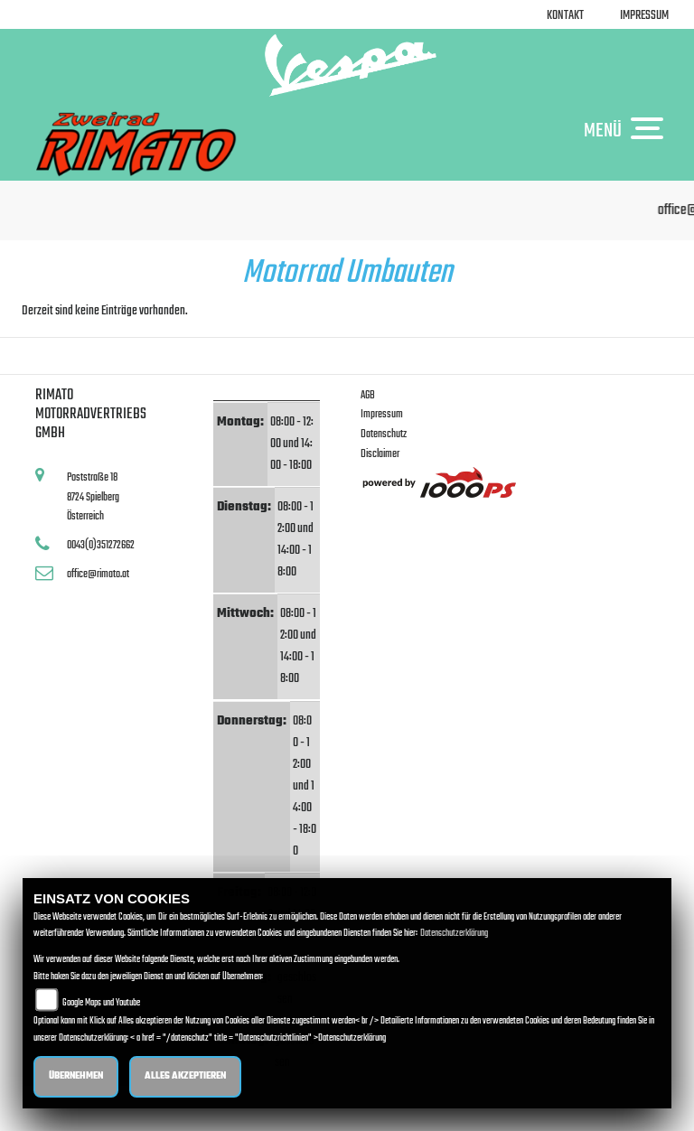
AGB (368, 395)
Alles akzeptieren (185, 1076)
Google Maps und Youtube (101, 1003)
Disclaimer (380, 453)
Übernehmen (76, 1076)
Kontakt (565, 15)
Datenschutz (384, 434)
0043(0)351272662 (101, 545)
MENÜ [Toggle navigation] (628, 130)
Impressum (644, 15)
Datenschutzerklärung (454, 933)
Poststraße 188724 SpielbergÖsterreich (93, 497)
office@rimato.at (98, 574)
